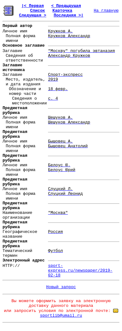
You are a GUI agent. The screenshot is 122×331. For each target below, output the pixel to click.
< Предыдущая (66, 5)
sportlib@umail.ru (61, 315)
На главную (106, 10)
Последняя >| (69, 15)
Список (37, 10)
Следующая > (32, 15)
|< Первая (33, 5)
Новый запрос (61, 287)
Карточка (62, 10)
